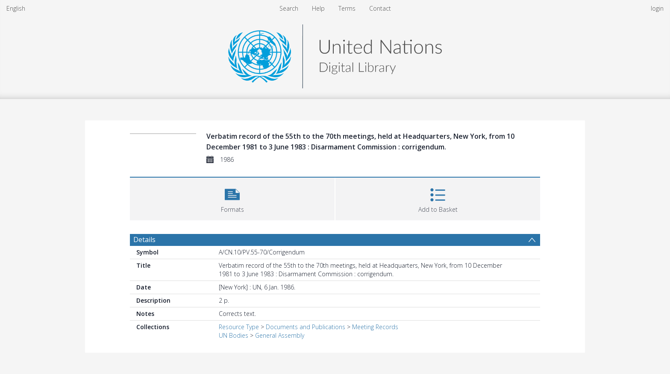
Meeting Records (375, 327)
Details (144, 239)
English (15, 8)
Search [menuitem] (288, 8)
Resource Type (239, 327)
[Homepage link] (335, 54)
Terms (347, 8)
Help (318, 8)
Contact (380, 8)
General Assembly (279, 335)
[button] (232, 198)
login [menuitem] (657, 8)
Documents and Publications (305, 327)
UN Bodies (233, 335)
